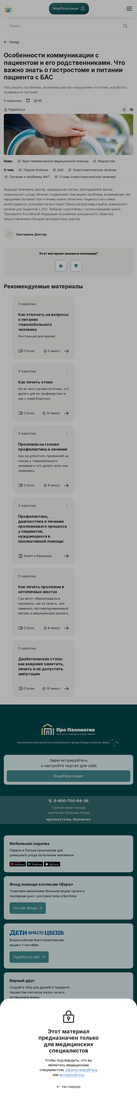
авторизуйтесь (71, 1075)
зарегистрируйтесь (81, 1070)
